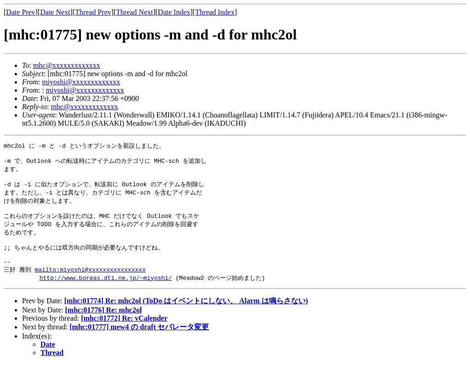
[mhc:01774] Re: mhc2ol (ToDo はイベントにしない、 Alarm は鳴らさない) (186, 314)
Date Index (174, 12)
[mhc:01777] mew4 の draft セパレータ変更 (139, 341)
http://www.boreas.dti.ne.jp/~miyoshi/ (105, 291)
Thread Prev (93, 12)
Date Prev (20, 12)
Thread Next (134, 12)
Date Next (55, 12)
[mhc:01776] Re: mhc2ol (103, 324)
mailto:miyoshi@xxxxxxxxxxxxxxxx (90, 282)
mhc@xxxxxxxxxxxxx (66, 65)
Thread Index (215, 12)
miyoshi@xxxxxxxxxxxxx (81, 82)
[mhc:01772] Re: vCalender (124, 332)
